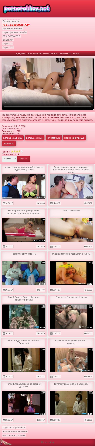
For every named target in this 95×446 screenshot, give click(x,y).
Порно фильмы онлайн (15, 32)
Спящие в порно (11, 21)
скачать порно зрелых (14, 435)
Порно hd (7, 43)
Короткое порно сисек (14, 427)
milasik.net (8, 39)
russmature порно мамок (15, 431)
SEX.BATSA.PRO (11, 36)
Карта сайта (47, 442)
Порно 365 (8, 47)
